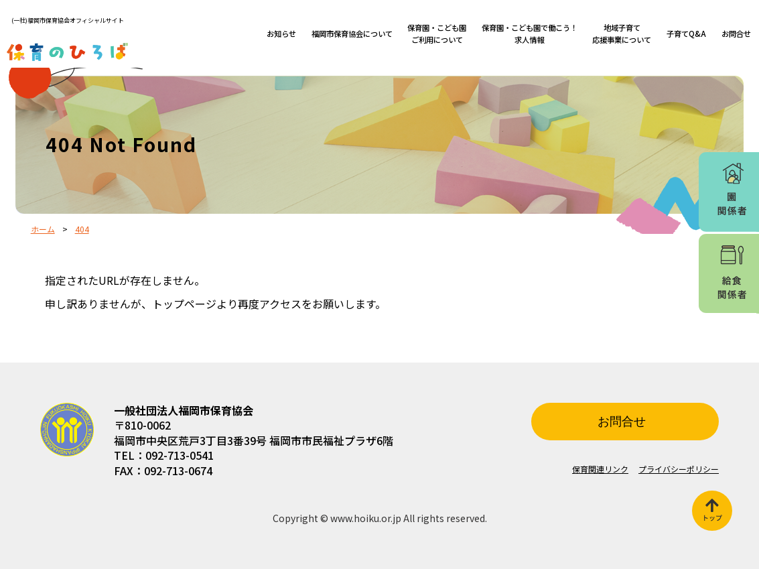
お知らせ (281, 33)
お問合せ (736, 33)
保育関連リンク (600, 469)
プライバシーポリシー (678, 469)
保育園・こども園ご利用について (436, 33)
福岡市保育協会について (352, 33)
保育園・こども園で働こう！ (529, 33)
